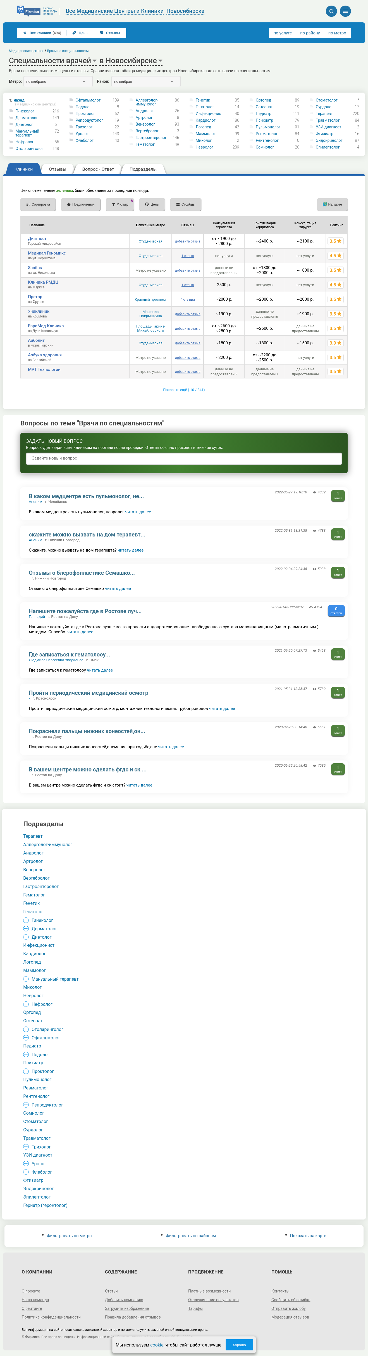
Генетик (203, 100)
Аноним (35, 502)
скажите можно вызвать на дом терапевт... (87, 534)
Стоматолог (327, 100)
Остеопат (264, 107)
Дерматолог (27, 118)
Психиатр (264, 120)
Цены (80, 33)
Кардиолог (206, 120)
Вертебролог (147, 131)
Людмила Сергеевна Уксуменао (56, 660)
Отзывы (110, 33)
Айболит (36, 340)
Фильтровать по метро (67, 1235)
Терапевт (324, 114)
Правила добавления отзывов (133, 1317)
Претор (35, 296)
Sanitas (35, 267)
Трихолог (84, 127)
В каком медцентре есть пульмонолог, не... (86, 496)
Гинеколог (25, 111)
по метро (337, 33)
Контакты (280, 1291)
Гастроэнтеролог (151, 138)
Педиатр (263, 114)
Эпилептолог (328, 147)
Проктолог (85, 114)
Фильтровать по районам (188, 1235)
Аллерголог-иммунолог (147, 102)
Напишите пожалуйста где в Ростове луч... (85, 611)
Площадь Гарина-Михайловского (150, 328)
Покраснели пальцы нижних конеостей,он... (87, 731)
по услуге (283, 33)
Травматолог (328, 120)
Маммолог (205, 134)
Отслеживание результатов (213, 1300)
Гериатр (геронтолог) (45, 1205)
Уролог (82, 134)
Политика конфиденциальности (51, 1317)
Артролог (144, 117)
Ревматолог (267, 134)
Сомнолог (265, 147)
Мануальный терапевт (27, 133)
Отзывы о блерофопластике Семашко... (82, 572)
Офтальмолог (88, 100)
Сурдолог (324, 107)
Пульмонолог (268, 127)
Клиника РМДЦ (43, 282)
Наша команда (35, 1300)
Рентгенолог (267, 140)
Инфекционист (209, 114)
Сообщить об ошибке (290, 1300)
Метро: (15, 81)
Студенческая (151, 241)
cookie (156, 1345)
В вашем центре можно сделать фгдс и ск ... (88, 769)
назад (35, 102)
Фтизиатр (324, 134)
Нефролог (25, 142)
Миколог (204, 140)
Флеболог (85, 140)
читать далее (138, 511)
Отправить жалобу (288, 1308)
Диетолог (24, 124)
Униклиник (38, 311)
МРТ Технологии (44, 369)
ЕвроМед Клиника (46, 325)
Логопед (203, 127)
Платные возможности (209, 1291)
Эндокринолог (329, 140)
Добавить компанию (124, 1300)
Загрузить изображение (127, 1308)
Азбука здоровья (45, 354)
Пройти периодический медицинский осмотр (88, 692)
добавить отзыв (187, 241)
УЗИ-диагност (328, 127)
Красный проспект (150, 299)
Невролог (204, 147)
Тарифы (195, 1308)
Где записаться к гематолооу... (69, 654)
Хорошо (239, 1345)
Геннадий (37, 617)
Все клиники (42, 33)
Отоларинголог (29, 148)
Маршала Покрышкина (150, 314)
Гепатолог (205, 107)
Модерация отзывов (290, 1317)
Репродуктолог (89, 120)
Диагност (37, 238)
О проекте (31, 1291)
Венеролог (145, 124)
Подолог (83, 107)
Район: (103, 81)
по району (310, 33)
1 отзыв (187, 256)
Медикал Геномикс (47, 253)
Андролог (144, 111)
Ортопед (263, 100)
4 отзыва (188, 300)
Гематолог (145, 144)
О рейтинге (32, 1308)
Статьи (111, 1291)
